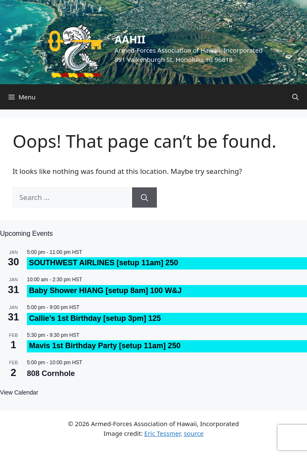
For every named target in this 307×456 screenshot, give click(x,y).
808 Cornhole (51, 373)
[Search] (144, 197)
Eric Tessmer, (163, 433)
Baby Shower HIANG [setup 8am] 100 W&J (105, 290)
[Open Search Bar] (295, 96)
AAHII (130, 39)
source (194, 433)
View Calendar (19, 392)
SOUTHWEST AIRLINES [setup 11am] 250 (103, 263)
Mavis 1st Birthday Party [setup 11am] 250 (104, 345)
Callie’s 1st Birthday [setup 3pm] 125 (95, 318)
